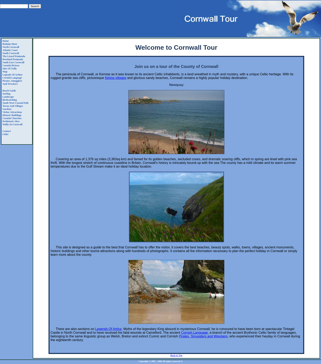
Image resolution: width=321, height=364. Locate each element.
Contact (6, 131)
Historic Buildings (11, 115)
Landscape (8, 96)
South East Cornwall (13, 62)
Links (5, 134)
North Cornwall (10, 47)
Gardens (6, 109)
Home (5, 40)
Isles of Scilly (9, 68)
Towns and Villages (12, 106)
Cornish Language (12, 77)
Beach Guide (9, 90)
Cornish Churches (11, 118)
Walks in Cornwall (12, 124)
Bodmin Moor (9, 44)
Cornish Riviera (10, 65)
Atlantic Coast (10, 50)
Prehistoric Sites (10, 121)
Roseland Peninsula (12, 59)
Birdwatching (9, 99)
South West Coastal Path (15, 102)
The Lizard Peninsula (13, 56)
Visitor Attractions (12, 112)
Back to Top (176, 355)
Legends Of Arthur (12, 74)
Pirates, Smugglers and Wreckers (12, 82)
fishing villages (115, 78)
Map (4, 71)
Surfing (6, 93)
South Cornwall (10, 53)
